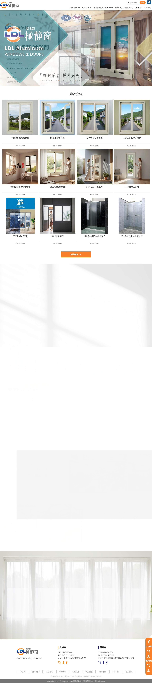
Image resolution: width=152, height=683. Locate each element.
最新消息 (119, 8)
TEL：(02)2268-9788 (66, 652)
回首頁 (22, 672)
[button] (73, 681)
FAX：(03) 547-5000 (106, 655)
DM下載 (138, 8)
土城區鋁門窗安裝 (76, 676)
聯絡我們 (147, 8)
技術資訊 (109, 8)
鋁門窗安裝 (54, 676)
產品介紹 (85, 8)
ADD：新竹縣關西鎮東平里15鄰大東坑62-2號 (116, 658)
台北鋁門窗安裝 (64, 676)
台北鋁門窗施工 (96, 676)
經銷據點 (128, 8)
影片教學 (97, 8)
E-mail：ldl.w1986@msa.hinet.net (29, 658)
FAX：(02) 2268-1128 (66, 655)
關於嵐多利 (75, 8)
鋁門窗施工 (86, 676)
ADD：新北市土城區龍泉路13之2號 (72, 658)
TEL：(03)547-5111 (105, 652)
